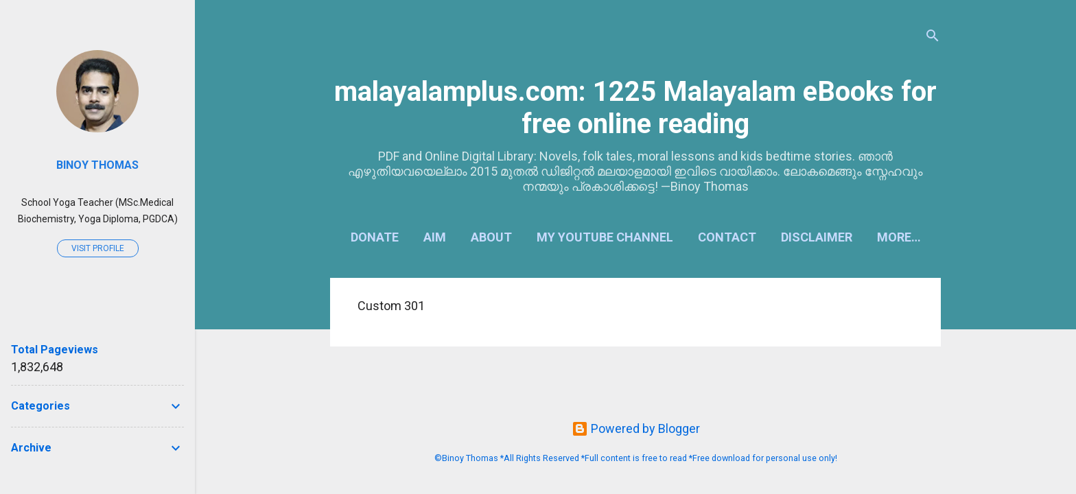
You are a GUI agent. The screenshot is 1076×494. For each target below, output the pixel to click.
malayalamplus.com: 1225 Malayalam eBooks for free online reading (635, 107)
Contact (727, 237)
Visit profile (97, 248)
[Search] (932, 37)
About (491, 237)
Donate (375, 237)
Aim (434, 237)
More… (899, 237)
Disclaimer (816, 237)
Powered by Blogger (636, 428)
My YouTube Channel (605, 237)
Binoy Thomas (97, 165)
